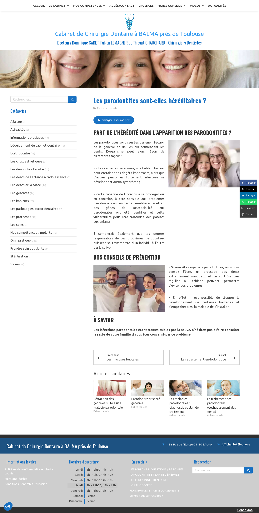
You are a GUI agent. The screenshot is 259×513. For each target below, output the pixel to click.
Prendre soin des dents (27, 248)
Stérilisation (19, 256)
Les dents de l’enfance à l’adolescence (38, 177)
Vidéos (15, 264)
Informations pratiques (27, 137)
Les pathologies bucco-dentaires (34, 208)
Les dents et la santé (25, 185)
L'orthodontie (20, 153)
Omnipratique (20, 240)
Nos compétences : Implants (31, 232)
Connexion (245, 510)
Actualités (17, 129)
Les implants (19, 201)
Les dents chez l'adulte (27, 169)
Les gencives (19, 193)
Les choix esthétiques (26, 161)
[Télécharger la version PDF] (113, 120)
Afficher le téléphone (236, 444)
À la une (16, 121)
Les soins (17, 224)
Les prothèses (20, 217)
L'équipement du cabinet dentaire (35, 145)
